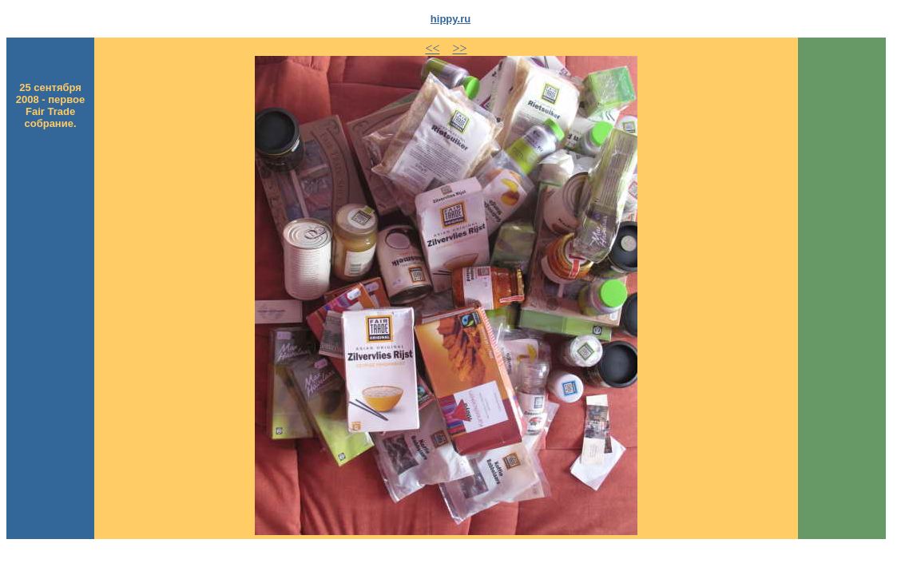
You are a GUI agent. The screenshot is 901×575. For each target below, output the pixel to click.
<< (432, 48)
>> (459, 48)
